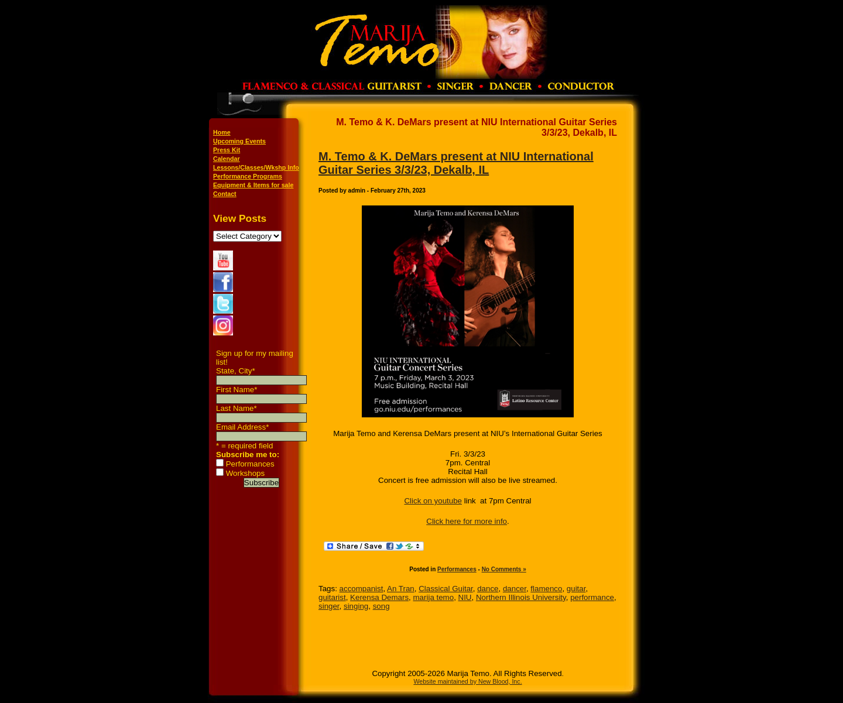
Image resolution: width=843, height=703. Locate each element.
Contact (225, 193)
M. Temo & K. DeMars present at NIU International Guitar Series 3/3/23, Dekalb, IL (456, 163)
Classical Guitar (446, 588)
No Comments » (504, 569)
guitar (576, 588)
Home (222, 132)
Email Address (242, 427)
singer (329, 606)
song (381, 606)
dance (487, 588)
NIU (465, 597)
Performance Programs (247, 176)
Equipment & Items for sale (253, 184)
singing (356, 606)
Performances (250, 463)
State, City (235, 370)
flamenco (546, 588)
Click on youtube (433, 500)
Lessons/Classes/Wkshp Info (256, 167)
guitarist (332, 597)
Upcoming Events (239, 141)
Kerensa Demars (379, 597)
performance (592, 597)
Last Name (236, 408)
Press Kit (226, 149)
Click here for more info (466, 521)
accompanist (361, 588)
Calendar (226, 158)
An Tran (400, 588)
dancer (514, 588)
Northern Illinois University (521, 597)
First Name (236, 389)
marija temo (433, 597)
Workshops (245, 473)
